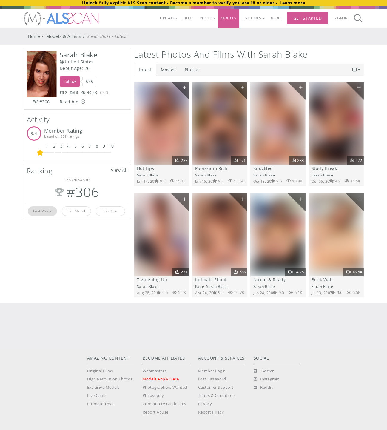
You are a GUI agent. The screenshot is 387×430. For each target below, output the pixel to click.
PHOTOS (207, 18)
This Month (76, 210)
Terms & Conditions (217, 395)
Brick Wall (322, 279)
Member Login (212, 371)
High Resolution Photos (109, 379)
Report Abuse (156, 412)
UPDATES (168, 18)
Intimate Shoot (210, 279)
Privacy (205, 403)
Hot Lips (145, 168)
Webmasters (154, 371)
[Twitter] (264, 371)
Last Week (42, 210)
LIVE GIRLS (253, 18)
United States (77, 61)
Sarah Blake (148, 175)
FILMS (188, 18)
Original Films (100, 371)
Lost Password (212, 379)
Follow (70, 81)
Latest (145, 70)
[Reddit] (263, 387)
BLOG (276, 18)
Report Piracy (211, 412)
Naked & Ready (269, 279)
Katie (199, 286)
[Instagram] (267, 379)
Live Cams (97, 395)
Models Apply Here (161, 379)
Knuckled (263, 168)
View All (119, 170)
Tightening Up (152, 279)
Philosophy (153, 395)
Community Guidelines (164, 403)
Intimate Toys (100, 403)
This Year (110, 210)
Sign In (341, 18)
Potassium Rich (211, 168)
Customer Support (216, 387)
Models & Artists (63, 36)
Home (34, 36)
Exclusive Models (103, 387)
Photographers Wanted (165, 387)
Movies (168, 70)
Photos (192, 70)
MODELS (228, 18)
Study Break (324, 168)
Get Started (307, 18)
